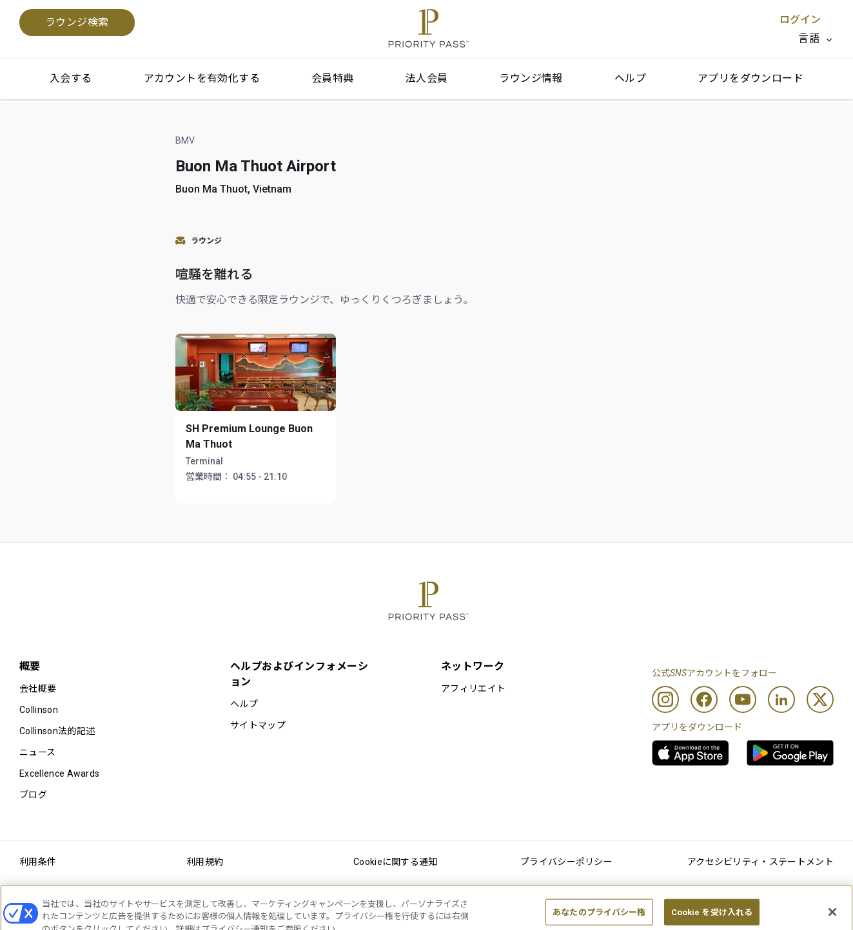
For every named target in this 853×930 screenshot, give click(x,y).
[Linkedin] (781, 699)
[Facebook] (704, 699)
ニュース (37, 752)
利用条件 (37, 862)
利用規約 (204, 862)
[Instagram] (665, 699)
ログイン (800, 20)
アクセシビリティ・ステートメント (760, 862)
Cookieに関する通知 (395, 862)
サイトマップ (258, 725)
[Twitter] (820, 699)
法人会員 (427, 78)
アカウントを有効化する (202, 78)
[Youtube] (742, 699)
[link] (690, 753)
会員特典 (332, 78)
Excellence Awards (59, 773)
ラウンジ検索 (77, 22)
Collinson (38, 710)
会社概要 (37, 688)
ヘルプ (630, 78)
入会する (71, 78)
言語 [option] (808, 38)
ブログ (33, 795)
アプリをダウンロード (750, 78)
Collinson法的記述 (57, 731)
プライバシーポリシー (566, 862)
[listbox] (816, 39)
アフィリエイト (473, 688)
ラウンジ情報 (530, 78)
